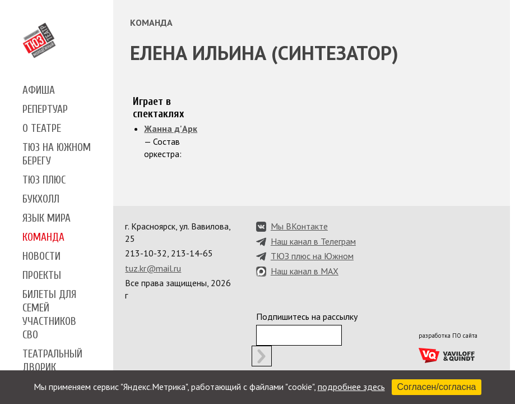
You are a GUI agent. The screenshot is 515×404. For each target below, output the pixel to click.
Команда (43, 237)
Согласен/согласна (436, 387)
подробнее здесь (351, 386)
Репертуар (45, 109)
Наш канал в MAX (304, 271)
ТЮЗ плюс (44, 180)
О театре (41, 128)
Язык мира (46, 218)
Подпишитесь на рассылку (307, 316)
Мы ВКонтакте (299, 226)
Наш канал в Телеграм (313, 241)
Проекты (41, 275)
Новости (41, 256)
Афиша (38, 90)
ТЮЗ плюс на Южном (312, 255)
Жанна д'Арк (170, 128)
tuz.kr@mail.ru (153, 268)
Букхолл (40, 199)
